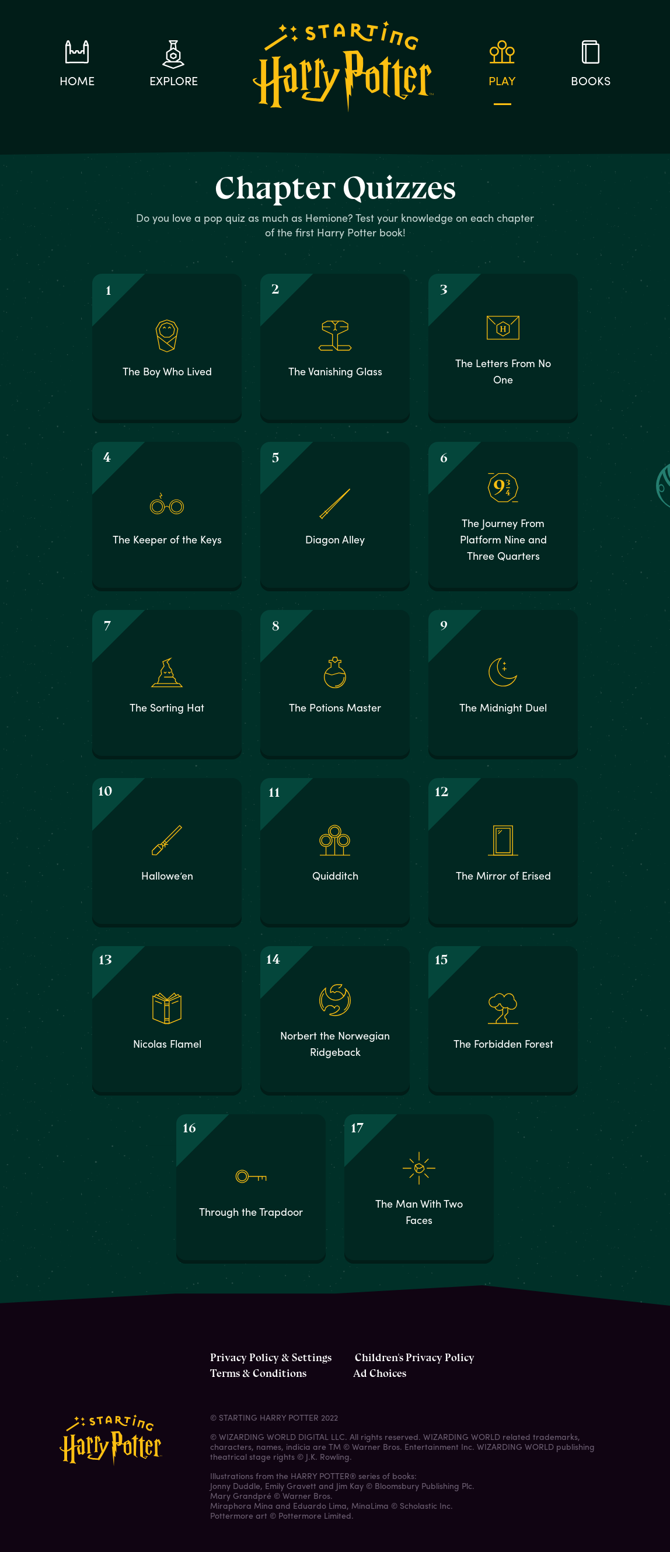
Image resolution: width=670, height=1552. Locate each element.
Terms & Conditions (258, 1373)
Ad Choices (379, 1373)
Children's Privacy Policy (414, 1357)
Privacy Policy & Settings (270, 1357)
